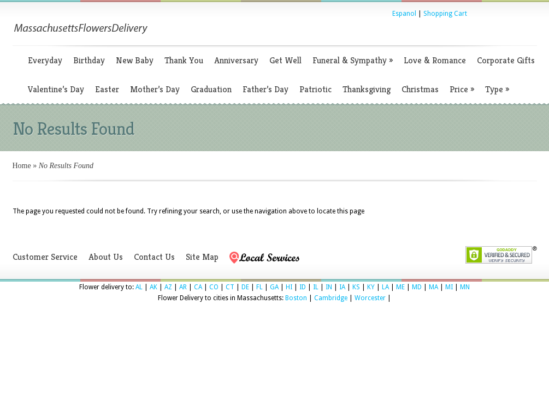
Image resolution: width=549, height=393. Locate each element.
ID (302, 287)
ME (400, 287)
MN (465, 287)
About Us (105, 257)
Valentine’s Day (56, 89)
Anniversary (236, 60)
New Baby (135, 60)
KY (371, 287)
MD (417, 287)
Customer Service (45, 257)
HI (289, 287)
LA (385, 287)
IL (315, 287)
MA (433, 287)
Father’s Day (265, 89)
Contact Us (154, 257)
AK (153, 287)
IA (342, 287)
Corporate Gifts (506, 60)
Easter (107, 89)
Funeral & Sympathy (352, 60)
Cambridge (330, 298)
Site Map (202, 257)
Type (497, 89)
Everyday (45, 60)
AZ (168, 287)
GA (274, 287)
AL (139, 287)
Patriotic (315, 89)
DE (245, 287)
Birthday (89, 60)
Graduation (211, 89)
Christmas (420, 89)
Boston (296, 298)
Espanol (404, 13)
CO (214, 287)
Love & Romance (435, 60)
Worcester (370, 298)
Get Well (285, 60)
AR (183, 287)
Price (462, 89)
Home (22, 166)
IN (329, 287)
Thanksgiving (367, 89)
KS (356, 287)
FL (259, 287)
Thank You (183, 60)
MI (449, 287)
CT (230, 287)
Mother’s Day (155, 89)
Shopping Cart (445, 13)
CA (198, 287)
